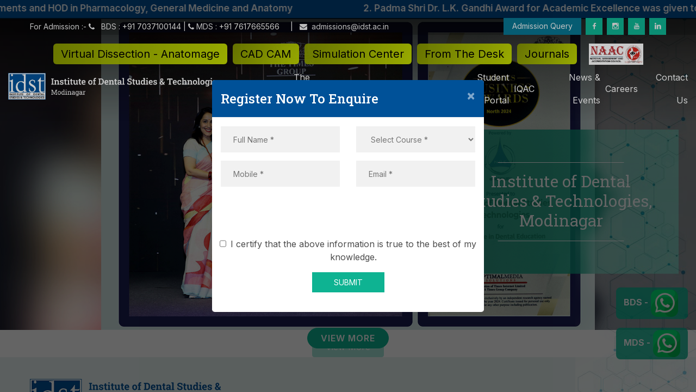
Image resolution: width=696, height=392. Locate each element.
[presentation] (348, 216)
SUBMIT (348, 282)
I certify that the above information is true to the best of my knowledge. (349, 250)
